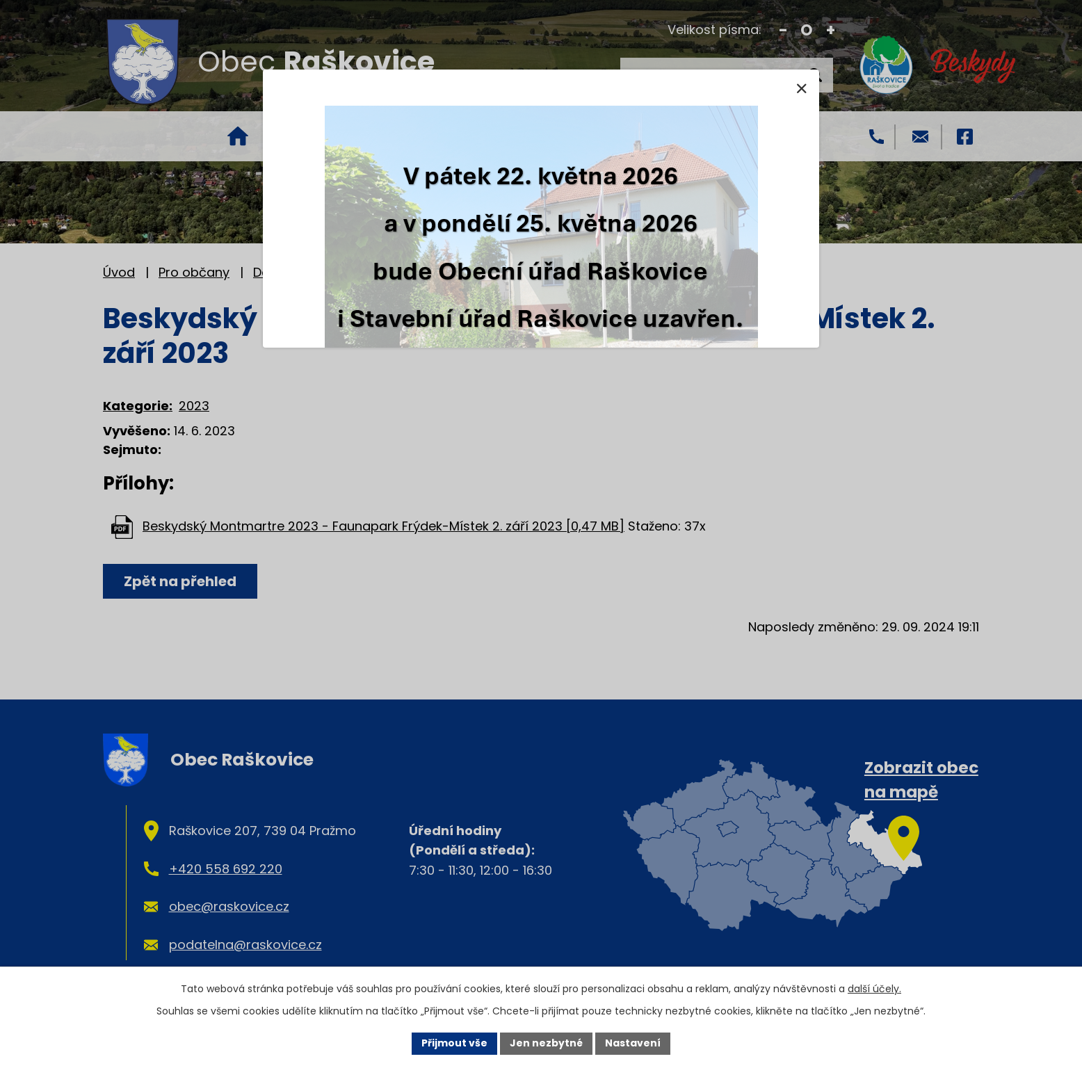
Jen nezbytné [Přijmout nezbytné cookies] (546, 1043)
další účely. (874, 989)
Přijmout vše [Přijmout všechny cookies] (454, 1043)
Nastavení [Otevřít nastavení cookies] (633, 1043)
